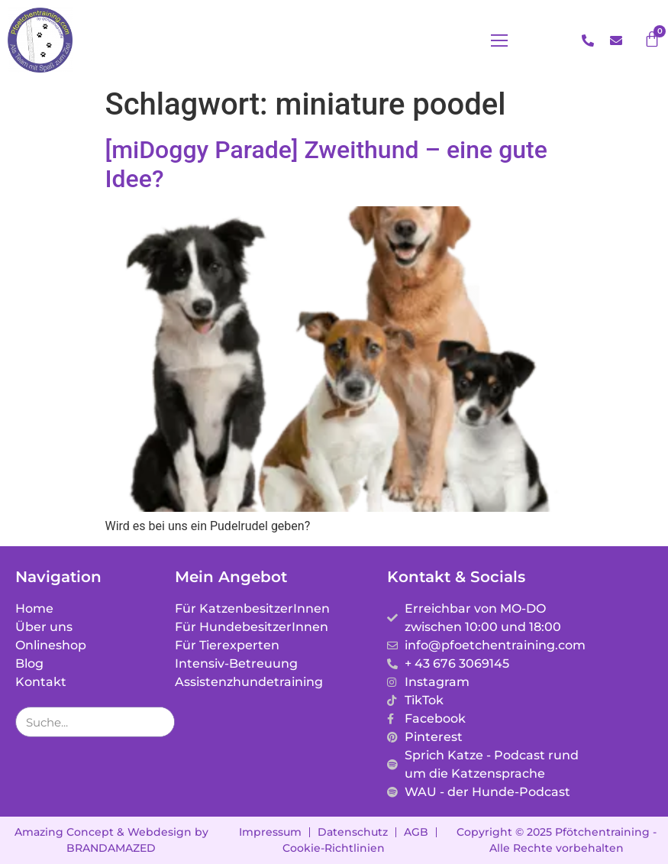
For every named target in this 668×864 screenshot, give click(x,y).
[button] (499, 40)
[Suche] (159, 721)
